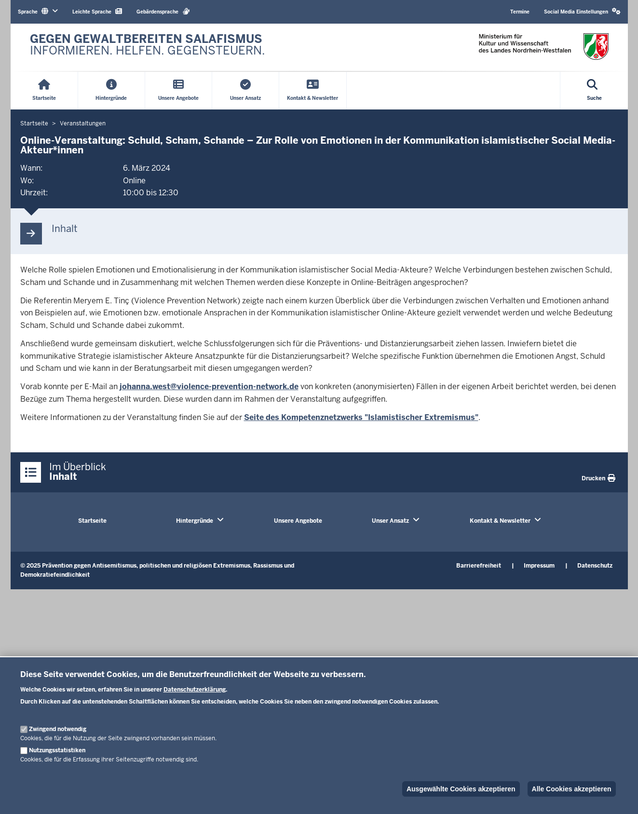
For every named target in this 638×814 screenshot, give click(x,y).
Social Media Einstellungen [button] (582, 11)
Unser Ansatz (390, 521)
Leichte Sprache (97, 11)
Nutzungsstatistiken (57, 750)
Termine (519, 12)
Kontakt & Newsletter (500, 521)
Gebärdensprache (163, 11)
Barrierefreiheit (478, 566)
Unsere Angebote (298, 521)
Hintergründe (194, 521)
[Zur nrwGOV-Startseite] (147, 47)
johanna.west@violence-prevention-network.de (209, 386)
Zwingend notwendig (57, 729)
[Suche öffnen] (594, 90)
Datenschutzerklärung (194, 689)
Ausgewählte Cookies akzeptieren (461, 789)
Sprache (38, 11)
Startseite (92, 521)
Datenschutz (594, 566)
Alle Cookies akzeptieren (571, 789)
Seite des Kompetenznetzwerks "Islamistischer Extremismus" (361, 417)
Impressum (539, 566)
